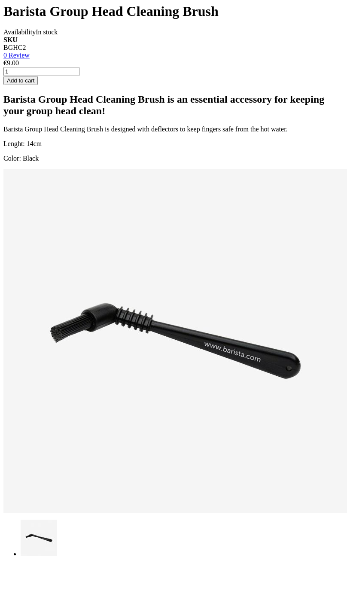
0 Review (16, 55)
